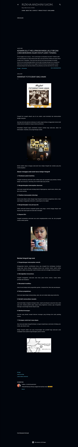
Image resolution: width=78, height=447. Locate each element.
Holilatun (24, 384)
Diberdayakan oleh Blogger (39, 442)
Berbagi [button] (18, 68)
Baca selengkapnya (56, 68)
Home (23, 10)
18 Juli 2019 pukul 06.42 (31, 384)
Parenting (22, 374)
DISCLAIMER (51, 10)
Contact (35, 10)
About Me (29, 10)
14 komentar (24, 68)
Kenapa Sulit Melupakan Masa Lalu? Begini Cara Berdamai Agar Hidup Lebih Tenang (37, 51)
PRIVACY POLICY (43, 10)
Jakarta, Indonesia (24, 376)
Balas (23, 389)
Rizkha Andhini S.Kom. (37, 4)
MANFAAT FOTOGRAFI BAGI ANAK (31, 77)
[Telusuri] (60, 4)
